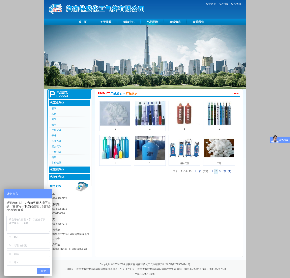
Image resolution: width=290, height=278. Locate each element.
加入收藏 (223, 3)
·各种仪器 (56, 162)
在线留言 (175, 22)
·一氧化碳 (56, 151)
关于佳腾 (105, 22)
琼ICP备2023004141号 (178, 264)
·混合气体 (56, 146)
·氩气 (53, 124)
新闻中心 (129, 22)
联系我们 (236, 3)
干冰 (219, 150)
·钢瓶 (53, 157)
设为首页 (211, 3)
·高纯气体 (56, 141)
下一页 (227, 171)
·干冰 (53, 135)
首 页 (82, 22)
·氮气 (53, 119)
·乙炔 (53, 113)
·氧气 (53, 108)
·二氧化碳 (56, 130)
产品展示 (152, 22)
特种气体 (184, 150)
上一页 (197, 171)
